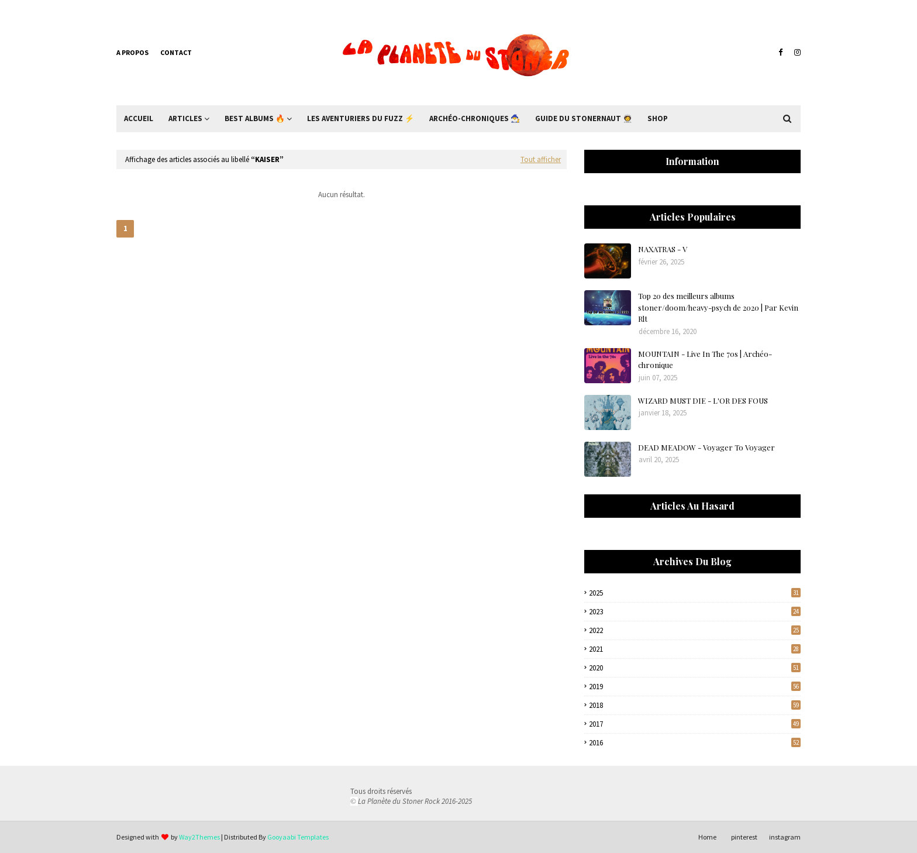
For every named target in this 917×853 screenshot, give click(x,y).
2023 (695, 612)
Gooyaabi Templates (298, 837)
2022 (695, 630)
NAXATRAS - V (662, 249)
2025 (695, 593)
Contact (176, 52)
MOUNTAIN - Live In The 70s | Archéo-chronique (705, 359)
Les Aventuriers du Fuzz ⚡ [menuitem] (360, 118)
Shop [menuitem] (657, 118)
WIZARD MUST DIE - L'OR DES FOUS (703, 400)
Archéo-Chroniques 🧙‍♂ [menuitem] (474, 118)
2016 (695, 743)
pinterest (744, 837)
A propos (132, 52)
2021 (695, 649)
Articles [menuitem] (185, 118)
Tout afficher (540, 159)
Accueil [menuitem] (138, 118)
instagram (785, 837)
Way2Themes (199, 837)
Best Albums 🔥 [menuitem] (255, 118)
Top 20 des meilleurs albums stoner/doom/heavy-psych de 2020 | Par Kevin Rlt (718, 307)
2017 (695, 724)
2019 (695, 687)
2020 (695, 668)
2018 (695, 705)
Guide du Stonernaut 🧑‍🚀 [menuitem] (583, 118)
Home (707, 837)
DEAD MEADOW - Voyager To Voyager (706, 447)
